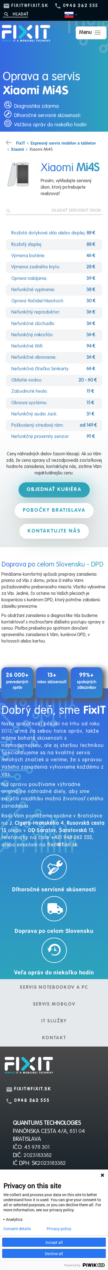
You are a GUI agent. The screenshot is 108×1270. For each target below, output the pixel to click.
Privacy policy (59, 1228)
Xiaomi (17, 149)
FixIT (20, 143)
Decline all (54, 1253)
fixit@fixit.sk (30, 6)
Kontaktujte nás (54, 531)
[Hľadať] (15, 13)
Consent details (17, 1228)
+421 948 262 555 (71, 837)
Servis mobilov (54, 1004)
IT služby (53, 1021)
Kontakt (54, 1038)
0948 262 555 (80, 6)
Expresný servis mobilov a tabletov (63, 143)
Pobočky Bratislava (54, 510)
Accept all (54, 1242)
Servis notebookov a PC (54, 987)
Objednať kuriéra (54, 489)
